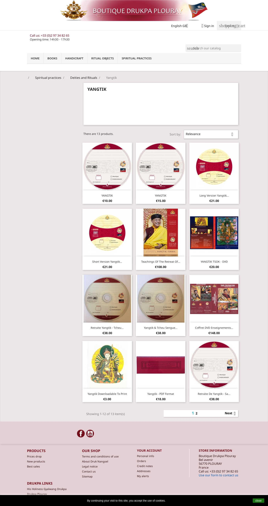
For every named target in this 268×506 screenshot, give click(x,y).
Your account (149, 450)
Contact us (89, 471)
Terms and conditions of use (100, 456)
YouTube (90, 433)
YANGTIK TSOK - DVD (214, 261)
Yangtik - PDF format (160, 394)
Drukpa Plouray (37, 494)
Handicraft (74, 58)
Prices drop (34, 456)
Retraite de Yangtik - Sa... (214, 394)
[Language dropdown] (181, 26)
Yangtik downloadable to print (107, 394)
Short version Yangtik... (107, 261)
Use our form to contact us (218, 475)
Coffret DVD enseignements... (214, 327)
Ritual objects (102, 58)
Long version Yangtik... (214, 195)
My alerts (143, 476)
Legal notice (90, 466)
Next (231, 413)
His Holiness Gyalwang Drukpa (47, 489)
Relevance (211, 134)
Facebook (81, 433)
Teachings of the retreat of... (160, 261)
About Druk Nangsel (95, 461)
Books (52, 58)
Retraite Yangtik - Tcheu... (107, 327)
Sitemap (87, 476)
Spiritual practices (137, 58)
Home (35, 58)
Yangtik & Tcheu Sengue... (161, 327)
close (258, 500)
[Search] (213, 48)
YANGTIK (107, 195)
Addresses (143, 471)
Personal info (145, 456)
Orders (141, 461)
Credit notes (145, 466)
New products (36, 461)
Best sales (33, 466)
